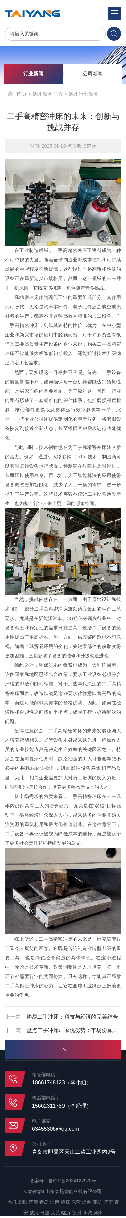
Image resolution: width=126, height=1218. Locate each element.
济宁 (108, 1202)
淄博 (54, 1202)
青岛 (44, 1202)
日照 (44, 1212)
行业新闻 (33, 73)
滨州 (98, 1212)
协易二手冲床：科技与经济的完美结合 (72, 1017)
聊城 (87, 1212)
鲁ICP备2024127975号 (72, 1180)
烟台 (86, 1202)
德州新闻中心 (48, 94)
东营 (76, 1202)
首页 (21, 94)
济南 (33, 1202)
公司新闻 (93, 73)
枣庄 (65, 1202)
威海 (34, 1212)
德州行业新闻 (84, 94)
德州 (76, 1212)
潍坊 (97, 1202)
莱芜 (55, 1212)
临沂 (66, 1212)
